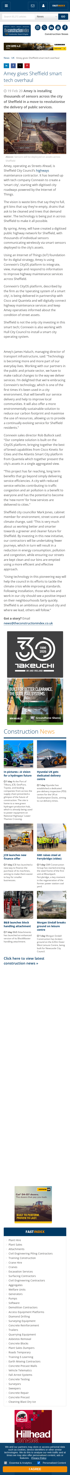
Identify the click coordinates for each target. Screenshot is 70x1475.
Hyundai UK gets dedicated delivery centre (49, 775)
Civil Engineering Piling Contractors (31, 1253)
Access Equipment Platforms (26, 1312)
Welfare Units (17, 1289)
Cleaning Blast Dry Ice (22, 1401)
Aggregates (16, 1285)
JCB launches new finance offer (15, 856)
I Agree (35, 1469)
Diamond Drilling (19, 1316)
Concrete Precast (19, 1397)
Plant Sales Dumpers (22, 1348)
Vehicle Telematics (20, 1370)
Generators (16, 1294)
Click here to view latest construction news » (24, 960)
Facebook (65, 27)
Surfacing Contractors (22, 1276)
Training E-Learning (21, 1357)
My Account (43, 6)
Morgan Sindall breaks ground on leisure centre (51, 926)
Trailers (13, 1330)
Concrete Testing (19, 1379)
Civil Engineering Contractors (27, 1280)
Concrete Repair (19, 1393)
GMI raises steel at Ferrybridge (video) (49, 856)
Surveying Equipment (22, 1321)
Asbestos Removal (20, 1339)
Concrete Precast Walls (23, 1366)
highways (42, 170)
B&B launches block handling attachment (17, 924)
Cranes (13, 1267)
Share (6, 65)
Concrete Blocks (18, 1343)
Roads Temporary (20, 1352)
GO (63, 16)
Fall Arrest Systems (20, 1375)
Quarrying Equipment (22, 1334)
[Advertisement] (35, 1075)
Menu (6, 6)
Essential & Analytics (18, 1462)
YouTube (58, 27)
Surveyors (15, 1384)
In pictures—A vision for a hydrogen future (18, 773)
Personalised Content (51, 1462)
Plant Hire (15, 1240)
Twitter (44, 27)
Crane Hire (15, 1262)
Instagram (38, 27)
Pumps (13, 1298)
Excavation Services (21, 1271)
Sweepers (15, 1388)
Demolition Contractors (23, 1307)
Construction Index (17, 30)
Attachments (16, 1249)
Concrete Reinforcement (24, 1325)
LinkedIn (51, 27)
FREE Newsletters (32, 6)
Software (14, 1303)
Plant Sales (15, 1244)
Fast (58, 5)
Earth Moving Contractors (25, 1361)
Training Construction (22, 1258)
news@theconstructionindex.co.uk (28, 623)
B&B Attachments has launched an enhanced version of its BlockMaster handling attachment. (18, 937)
